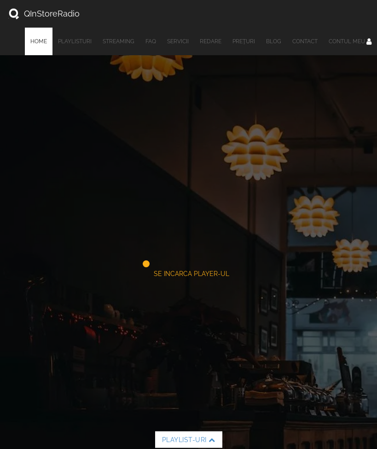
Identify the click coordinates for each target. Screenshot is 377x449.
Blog (273, 41)
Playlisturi (75, 41)
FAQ (150, 41)
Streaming (118, 41)
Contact (305, 41)
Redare (210, 41)
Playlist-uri (188, 439)
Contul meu (350, 41)
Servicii (178, 41)
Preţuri (243, 41)
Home (38, 41)
